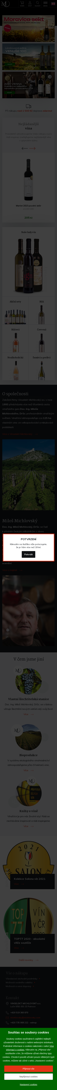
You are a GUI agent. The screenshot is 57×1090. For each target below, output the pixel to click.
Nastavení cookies (28, 1084)
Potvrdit (28, 554)
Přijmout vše (28, 1069)
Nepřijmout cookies (28, 1076)
